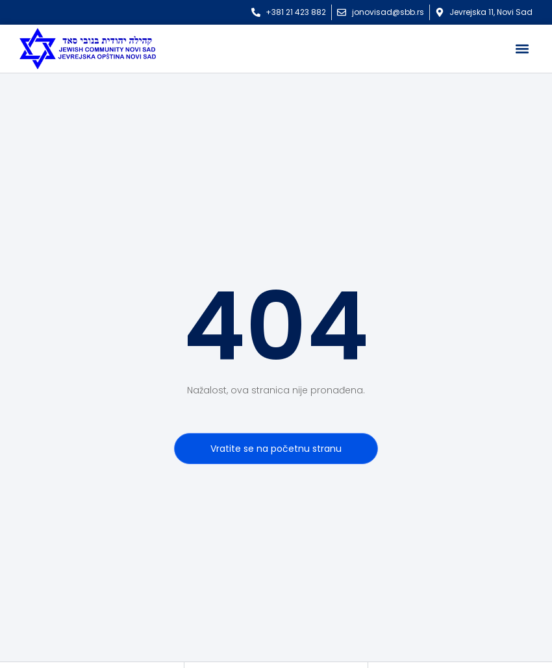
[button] (522, 49)
